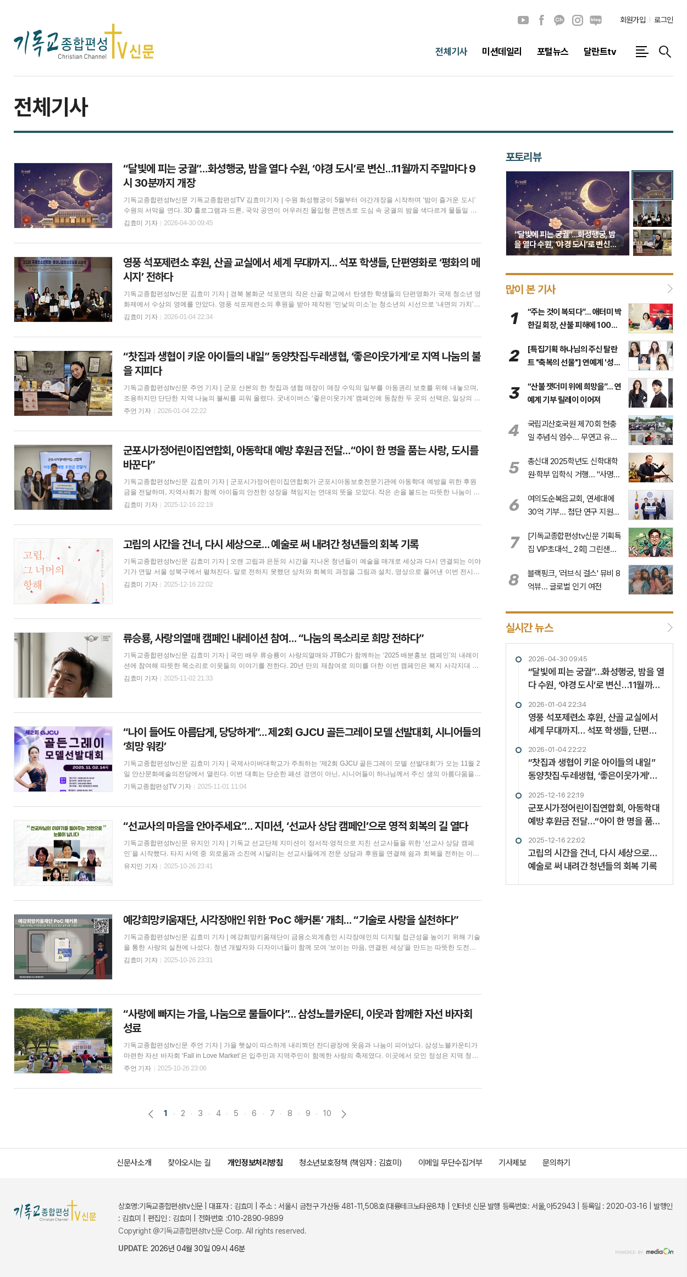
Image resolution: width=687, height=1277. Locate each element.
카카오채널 (559, 20)
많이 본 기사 (531, 288)
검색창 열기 (665, 51)
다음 (343, 1114)
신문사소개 (134, 1163)
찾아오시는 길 (189, 1163)
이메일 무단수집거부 (450, 1163)
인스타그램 (577, 20)
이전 (151, 1114)
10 (327, 1113)
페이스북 (541, 20)
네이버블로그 (596, 20)
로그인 (663, 19)
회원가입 (632, 19)
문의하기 (556, 1163)
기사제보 (512, 1163)
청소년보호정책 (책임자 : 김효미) (350, 1163)
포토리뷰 (524, 157)
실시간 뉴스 (529, 627)
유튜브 (523, 20)
